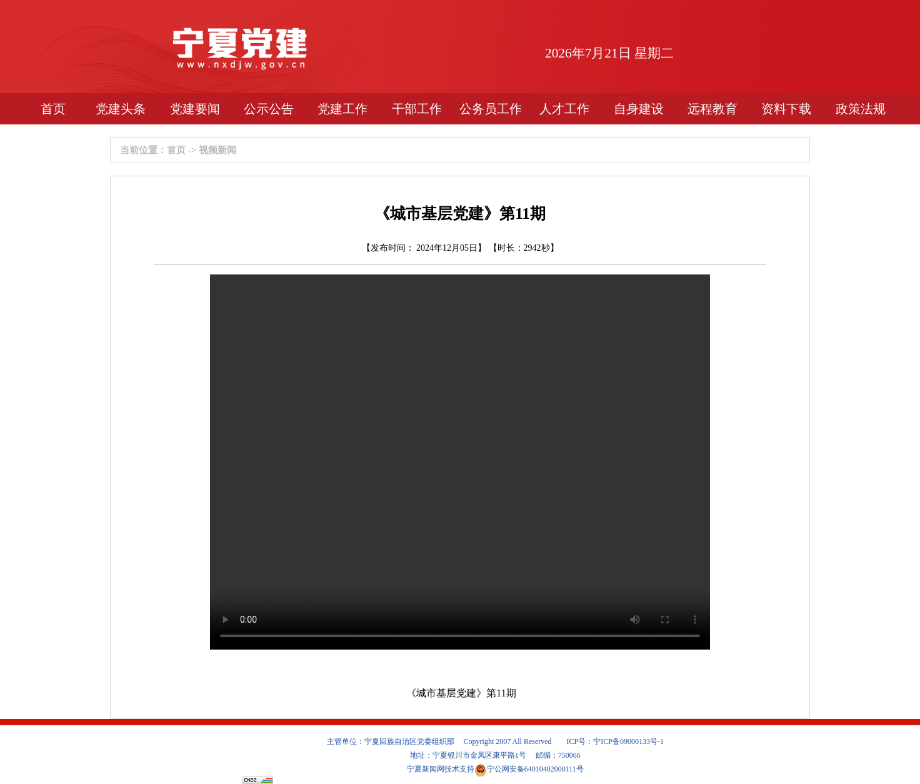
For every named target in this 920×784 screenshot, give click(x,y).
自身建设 (639, 109)
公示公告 (269, 109)
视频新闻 (217, 150)
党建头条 (121, 109)
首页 (53, 109)
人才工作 (564, 109)
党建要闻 (195, 109)
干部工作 (417, 109)
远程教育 (713, 109)
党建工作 (343, 109)
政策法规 (861, 109)
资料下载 (786, 109)
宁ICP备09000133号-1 (628, 741)
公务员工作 (490, 109)
